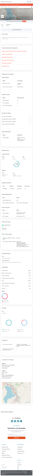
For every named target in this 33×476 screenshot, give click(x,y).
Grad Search (19, 449)
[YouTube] (18, 421)
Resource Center (20, 453)
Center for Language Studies (7, 54)
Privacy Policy (4, 466)
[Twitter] (12, 421)
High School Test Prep (6, 455)
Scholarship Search (20, 451)
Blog (18, 468)
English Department (5, 66)
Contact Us (19, 464)
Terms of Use (4, 468)
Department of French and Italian (8, 60)
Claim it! (24, 21)
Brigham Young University (15, 4)
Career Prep (4, 451)
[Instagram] (21, 421)
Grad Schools (6, 4)
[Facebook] (15, 421)
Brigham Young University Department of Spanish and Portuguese (14, 51)
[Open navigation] (30, 1)
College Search (20, 447)
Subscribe (16, 437)
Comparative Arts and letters (7, 57)
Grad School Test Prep (6, 449)
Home (1, 4)
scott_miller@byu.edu (9, 375)
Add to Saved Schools (16, 29)
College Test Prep (5, 447)
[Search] (28, 1)
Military (3, 453)
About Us (19, 462)
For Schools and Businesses (7, 457)
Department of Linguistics (6, 63)
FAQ (18, 466)
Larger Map (28, 401)
